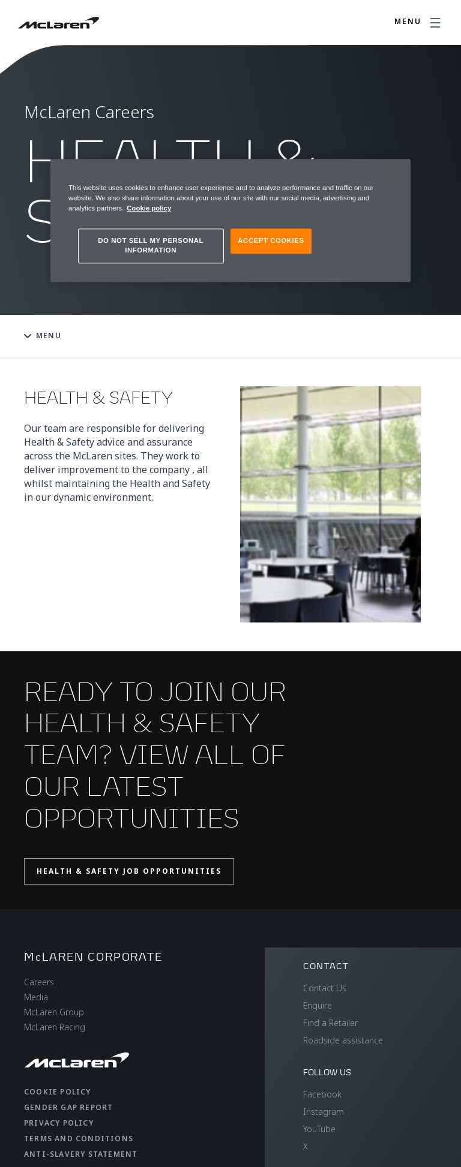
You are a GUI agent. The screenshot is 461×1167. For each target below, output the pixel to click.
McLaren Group (54, 1012)
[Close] (394, 173)
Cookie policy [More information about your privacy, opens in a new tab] (149, 208)
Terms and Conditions (78, 1138)
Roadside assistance (343, 1040)
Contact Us (324, 988)
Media (36, 997)
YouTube (319, 1129)
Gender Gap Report (68, 1107)
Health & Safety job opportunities (129, 871)
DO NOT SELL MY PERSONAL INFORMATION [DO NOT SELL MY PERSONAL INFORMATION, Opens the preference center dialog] (150, 245)
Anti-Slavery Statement (80, 1154)
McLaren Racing (54, 1027)
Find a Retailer (330, 1022)
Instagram (323, 1111)
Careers (39, 982)
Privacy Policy (59, 1123)
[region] (230, 220)
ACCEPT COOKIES (271, 240)
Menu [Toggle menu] (42, 335)
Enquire (317, 1005)
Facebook (322, 1094)
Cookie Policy (57, 1092)
